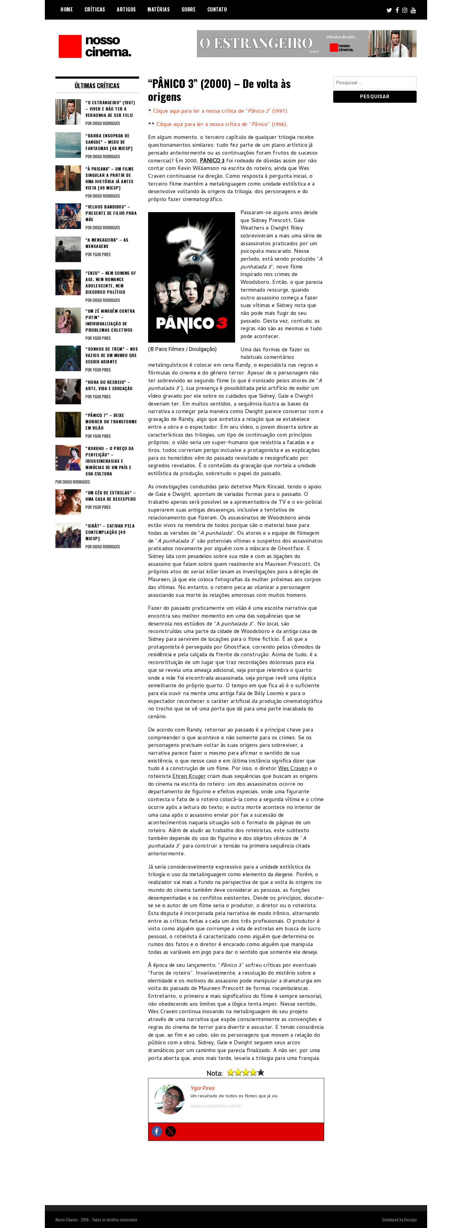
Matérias (159, 9)
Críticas (95, 9)
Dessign (410, 1219)
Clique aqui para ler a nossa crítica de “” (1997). (221, 111)
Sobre (189, 9)
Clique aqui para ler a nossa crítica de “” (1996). (222, 125)
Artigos (126, 9)
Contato (217, 9)
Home (67, 9)
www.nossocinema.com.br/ (217, 1106)
